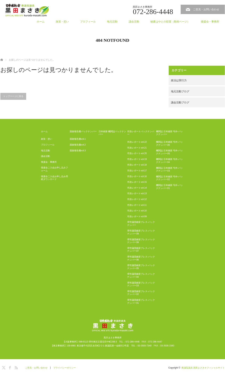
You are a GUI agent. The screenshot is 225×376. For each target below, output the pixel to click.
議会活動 (134, 21)
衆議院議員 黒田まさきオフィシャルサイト (203, 367)
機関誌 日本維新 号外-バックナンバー (169, 133)
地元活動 (112, 21)
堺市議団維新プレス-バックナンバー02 (141, 293)
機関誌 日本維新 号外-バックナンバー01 (169, 186)
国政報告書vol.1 (78, 139)
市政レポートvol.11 (137, 205)
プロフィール (88, 21)
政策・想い (62, 21)
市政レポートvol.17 (137, 170)
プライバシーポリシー (64, 368)
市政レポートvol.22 (137, 142)
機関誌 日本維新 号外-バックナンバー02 (169, 178)
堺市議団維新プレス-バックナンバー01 (141, 301)
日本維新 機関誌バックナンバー (112, 133)
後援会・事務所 (210, 21)
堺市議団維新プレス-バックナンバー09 (141, 232)
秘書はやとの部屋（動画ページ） (170, 21)
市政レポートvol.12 (137, 199)
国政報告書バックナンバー (83, 131)
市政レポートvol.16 (137, 176)
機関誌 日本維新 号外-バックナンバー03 (169, 169)
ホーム (41, 21)
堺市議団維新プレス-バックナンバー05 (141, 267)
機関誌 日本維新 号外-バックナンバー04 (169, 160)
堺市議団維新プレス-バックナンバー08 (141, 241)
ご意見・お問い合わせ (206, 9)
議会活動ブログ (180, 102)
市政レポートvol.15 (137, 182)
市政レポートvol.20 (137, 153)
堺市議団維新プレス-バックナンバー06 (141, 258)
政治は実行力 (179, 80)
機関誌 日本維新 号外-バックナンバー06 (169, 143)
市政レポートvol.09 (137, 216)
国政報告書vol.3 (78, 150)
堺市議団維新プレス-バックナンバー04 (141, 275)
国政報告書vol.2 (78, 144)
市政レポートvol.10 (137, 210)
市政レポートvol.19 (137, 159)
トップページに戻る (13, 96)
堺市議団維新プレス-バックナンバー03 (141, 284)
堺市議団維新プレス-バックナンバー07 (141, 249)
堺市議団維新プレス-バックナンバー (141, 223)
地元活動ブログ (180, 91)
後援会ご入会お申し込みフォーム (54, 169)
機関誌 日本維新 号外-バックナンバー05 (169, 152)
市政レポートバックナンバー (140, 133)
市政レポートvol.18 (137, 164)
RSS (16, 367)
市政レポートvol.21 (137, 147)
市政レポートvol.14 (137, 188)
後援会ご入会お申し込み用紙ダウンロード (54, 178)
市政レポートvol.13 (137, 193)
